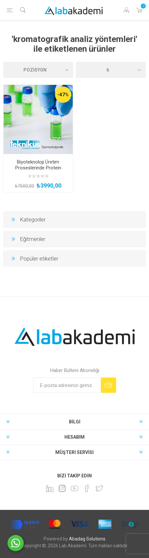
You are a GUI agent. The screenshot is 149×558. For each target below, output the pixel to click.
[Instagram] (62, 488)
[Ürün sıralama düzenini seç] (38, 70)
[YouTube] (74, 488)
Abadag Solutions (87, 538)
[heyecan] (99, 488)
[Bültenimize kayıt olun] (67, 385)
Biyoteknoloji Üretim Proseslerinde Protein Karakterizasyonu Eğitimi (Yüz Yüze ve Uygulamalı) (38, 170)
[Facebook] (87, 488)
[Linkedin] (50, 488)
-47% (63, 95)
